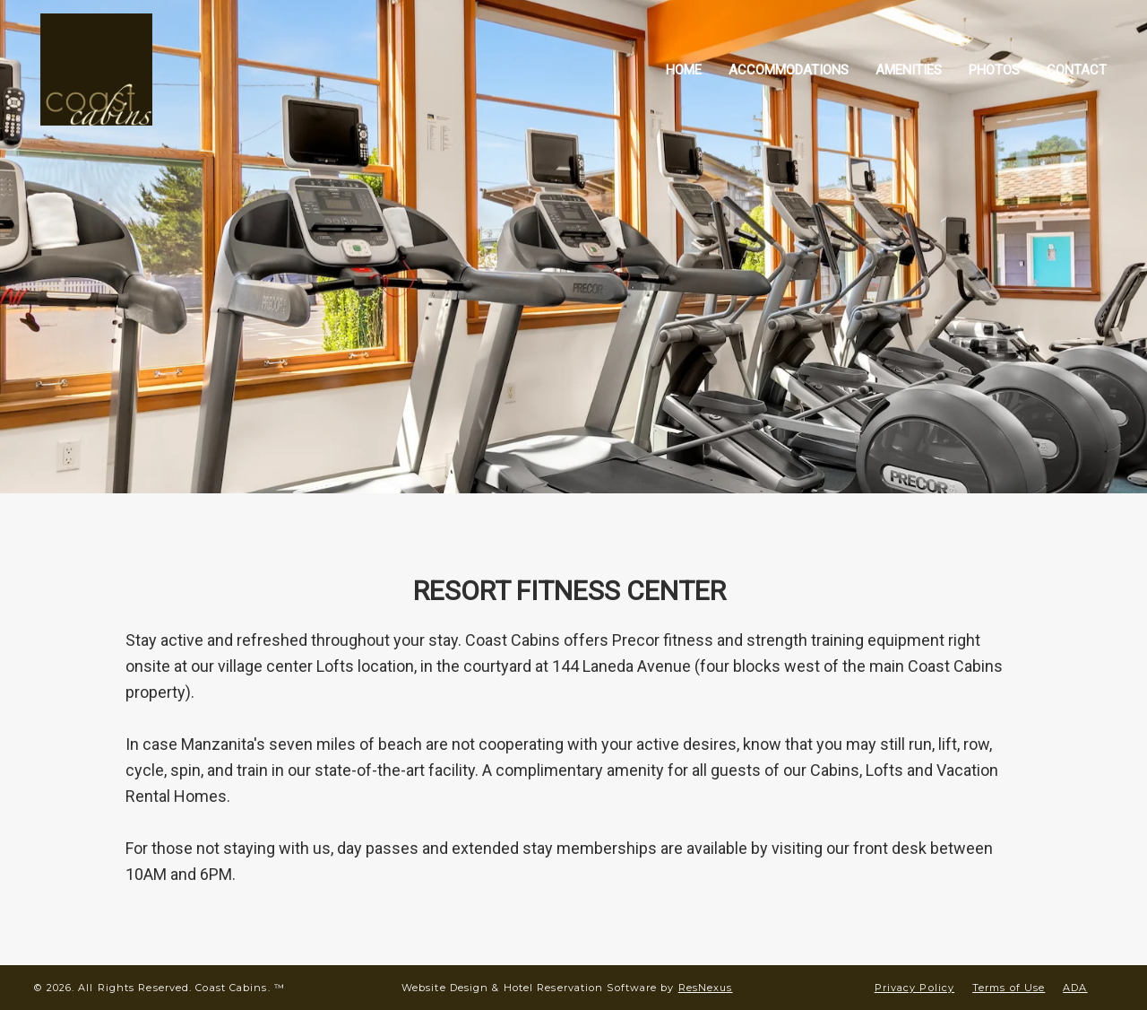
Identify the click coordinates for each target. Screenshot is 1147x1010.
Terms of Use (1008, 987)
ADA (1075, 987)
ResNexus (705, 987)
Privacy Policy (914, 987)
